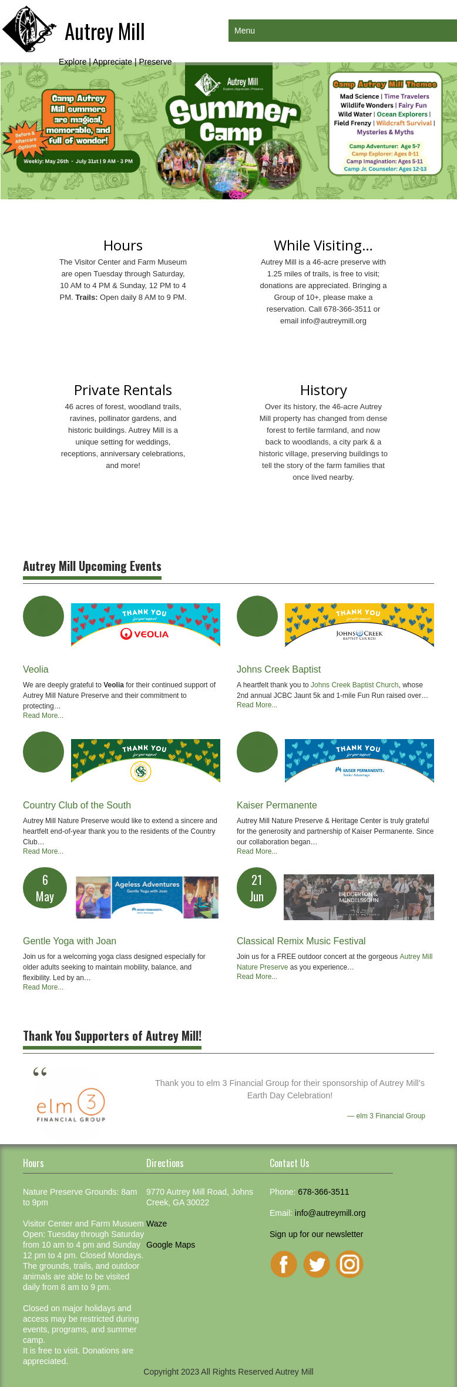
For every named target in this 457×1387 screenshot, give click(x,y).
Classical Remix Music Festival (301, 941)
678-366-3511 (323, 1192)
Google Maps (170, 1244)
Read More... (43, 715)
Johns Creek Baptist (279, 669)
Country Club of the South (77, 805)
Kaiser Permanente (277, 805)
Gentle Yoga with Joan (69, 941)
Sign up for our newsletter (317, 1234)
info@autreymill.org (334, 320)
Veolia (36, 669)
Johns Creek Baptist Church (354, 685)
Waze (156, 1223)
